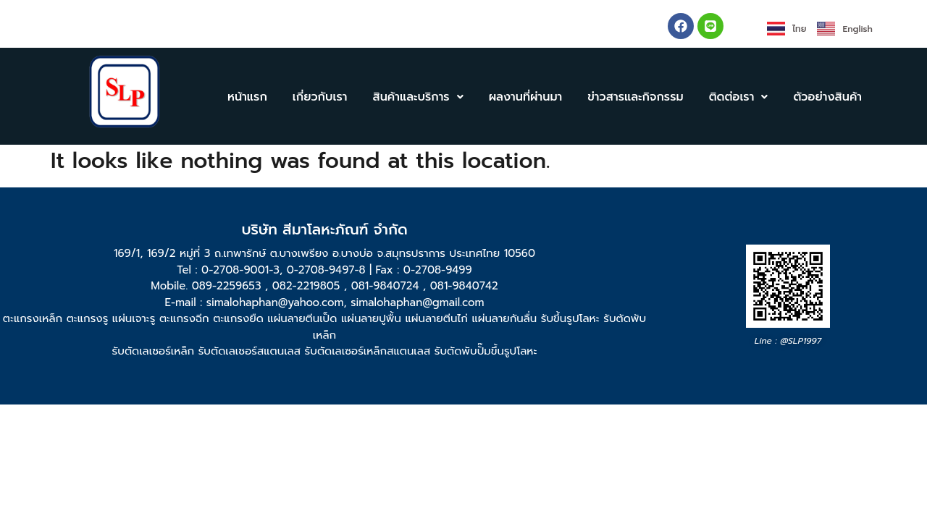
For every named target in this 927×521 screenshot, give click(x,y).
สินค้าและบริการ (417, 97)
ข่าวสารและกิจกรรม (635, 97)
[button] (417, 97)
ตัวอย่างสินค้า (827, 97)
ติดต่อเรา (738, 97)
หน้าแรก (247, 97)
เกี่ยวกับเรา (320, 97)
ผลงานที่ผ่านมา (526, 97)
